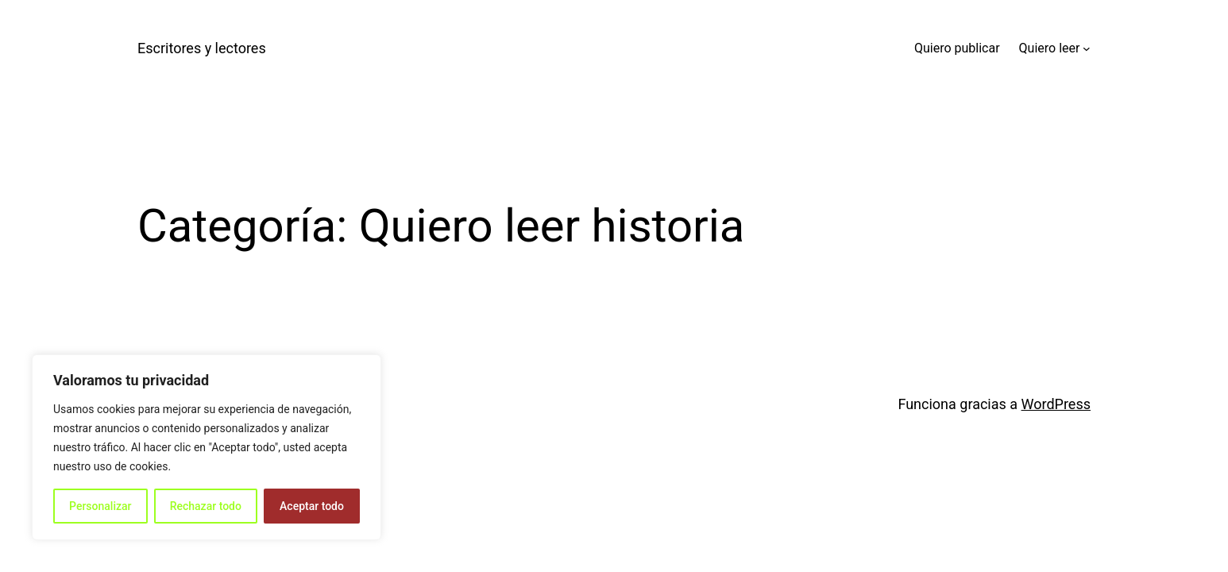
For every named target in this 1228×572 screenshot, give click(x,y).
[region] (206, 447)
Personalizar (100, 506)
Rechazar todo (205, 506)
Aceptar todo (312, 506)
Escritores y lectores (201, 48)
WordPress (1056, 404)
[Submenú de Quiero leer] (1087, 48)
